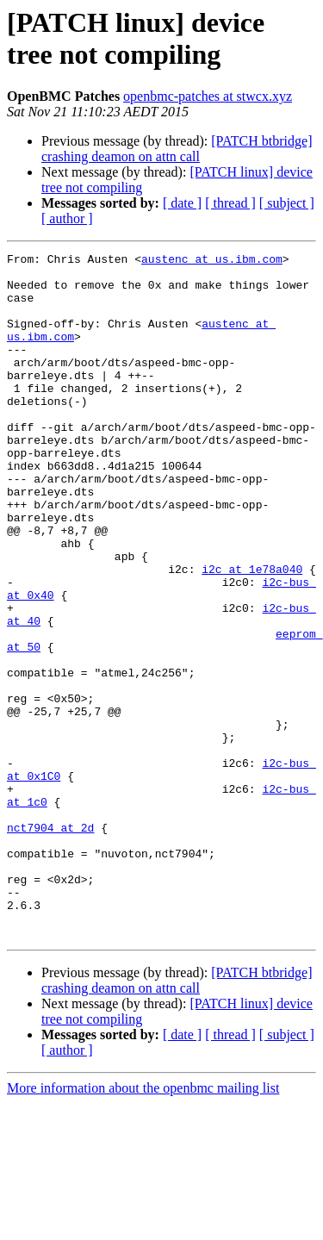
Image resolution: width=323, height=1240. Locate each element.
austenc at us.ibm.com (212, 261)
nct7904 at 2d (50, 943)
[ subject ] (286, 203)
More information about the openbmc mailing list (143, 1225)
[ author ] (67, 218)
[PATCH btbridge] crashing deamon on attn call (176, 149)
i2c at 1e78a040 (252, 633)
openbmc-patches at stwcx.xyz (207, 96)
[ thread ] (230, 203)
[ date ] (182, 203)
